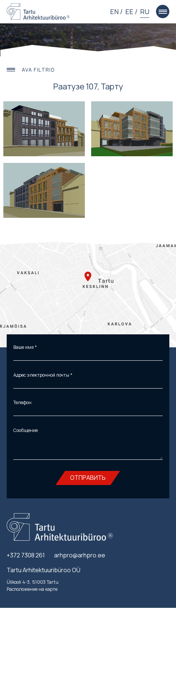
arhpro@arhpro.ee (79, 557)
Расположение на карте (32, 590)
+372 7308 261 (26, 557)
